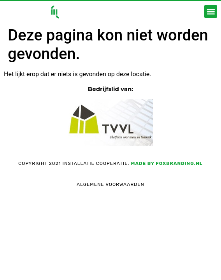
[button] (210, 11)
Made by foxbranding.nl (166, 163)
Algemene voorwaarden (110, 184)
